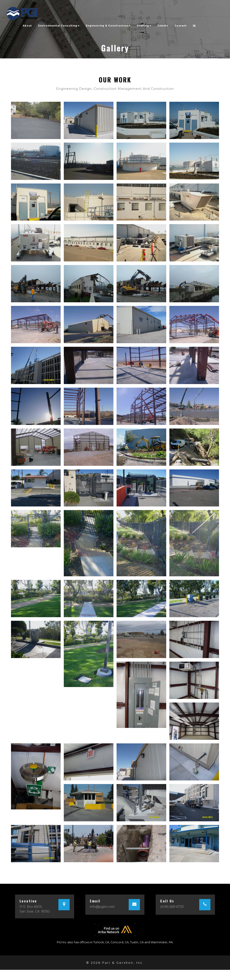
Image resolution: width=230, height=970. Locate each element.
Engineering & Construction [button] (108, 25)
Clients (162, 25)
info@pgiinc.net (102, 907)
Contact (181, 25)
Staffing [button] (144, 25)
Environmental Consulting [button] (59, 25)
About (27, 25)
